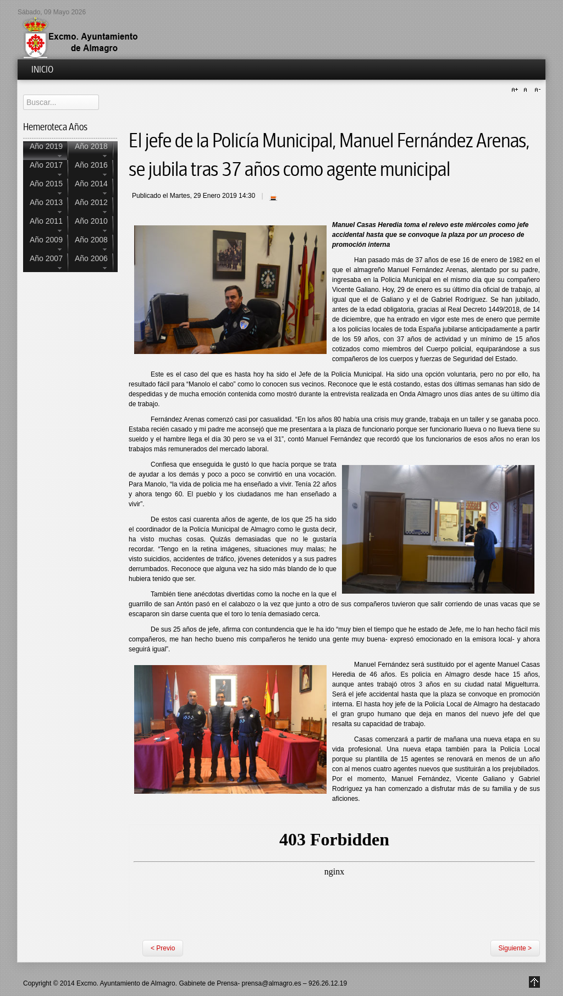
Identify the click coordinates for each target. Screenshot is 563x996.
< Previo (163, 948)
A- (536, 90)
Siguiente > (515, 948)
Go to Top (534, 982)
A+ (516, 90)
